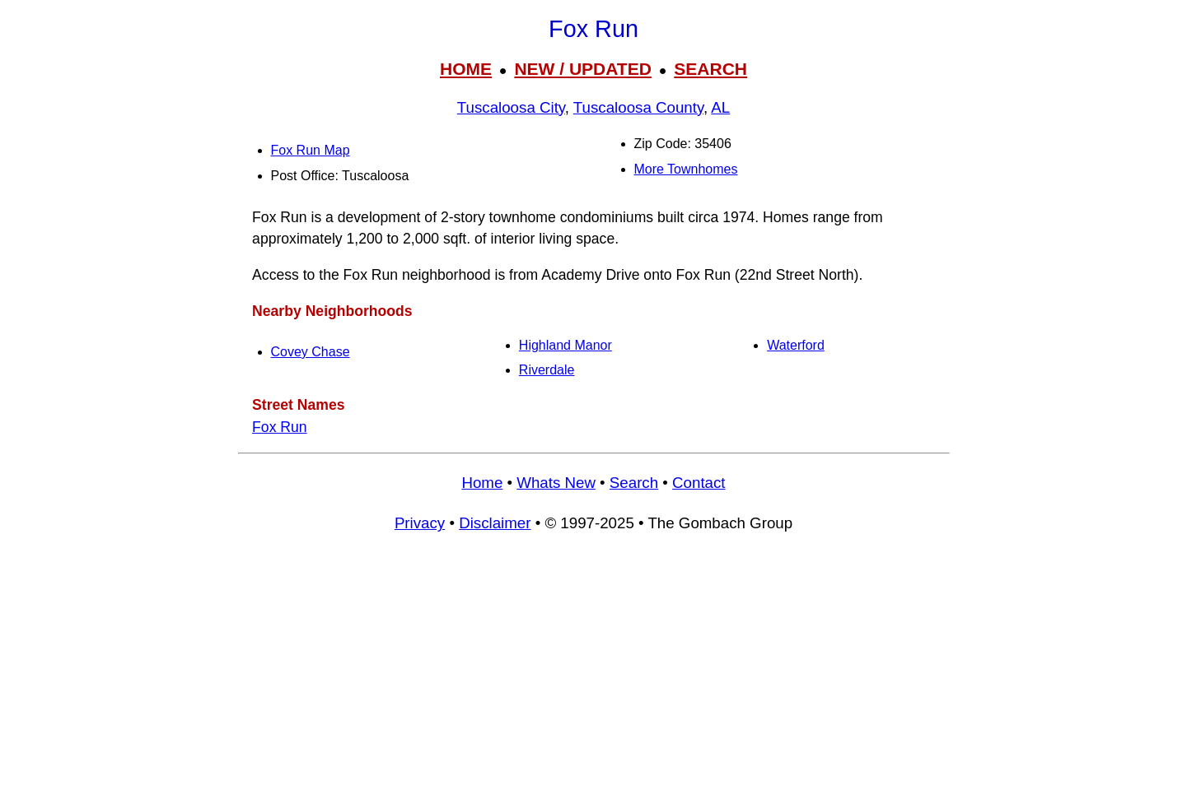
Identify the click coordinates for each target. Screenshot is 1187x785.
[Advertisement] (594, 666)
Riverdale (547, 370)
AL (720, 107)
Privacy (420, 523)
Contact (698, 482)
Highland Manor (565, 345)
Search (634, 482)
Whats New (556, 482)
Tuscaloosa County (638, 107)
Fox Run (279, 427)
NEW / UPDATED (582, 68)
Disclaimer (494, 523)
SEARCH (710, 68)
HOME (466, 68)
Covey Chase (310, 352)
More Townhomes (686, 169)
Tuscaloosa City (511, 107)
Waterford (796, 345)
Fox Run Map (310, 150)
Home (481, 482)
